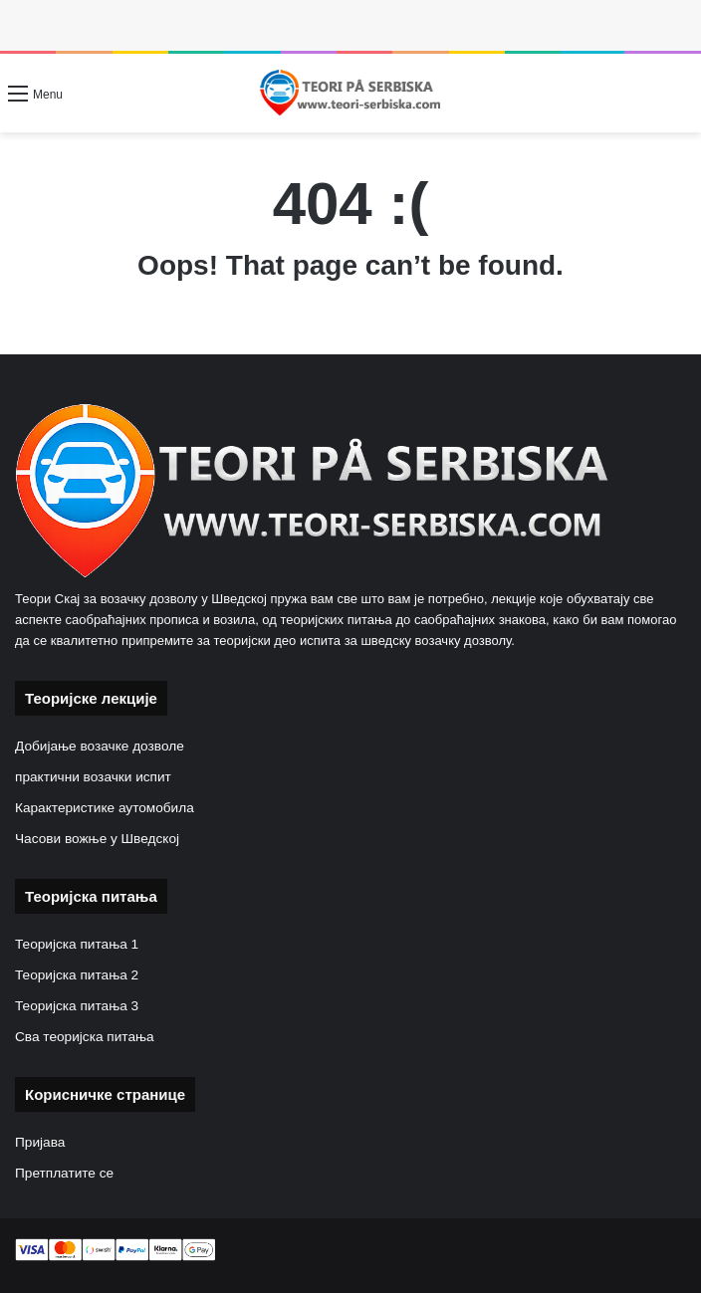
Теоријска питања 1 (76, 944)
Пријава (40, 1142)
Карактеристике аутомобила (104, 807)
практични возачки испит (93, 776)
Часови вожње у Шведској (97, 838)
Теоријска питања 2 (76, 975)
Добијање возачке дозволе (99, 746)
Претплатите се (64, 1173)
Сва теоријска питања (84, 1036)
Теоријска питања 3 (76, 1005)
